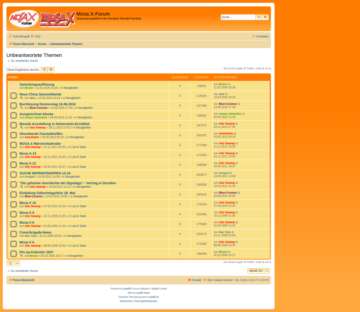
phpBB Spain (143, 293)
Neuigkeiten (71, 87)
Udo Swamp (37, 127)
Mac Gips (31, 235)
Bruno (29, 87)
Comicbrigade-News (36, 232)
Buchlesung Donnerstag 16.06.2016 (48, 104)
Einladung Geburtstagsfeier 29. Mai (47, 193)
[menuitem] (35, 36)
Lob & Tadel (78, 147)
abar (32, 98)
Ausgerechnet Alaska (36, 114)
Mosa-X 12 (28, 163)
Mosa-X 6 (27, 242)
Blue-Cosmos (39, 107)
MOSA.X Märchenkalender (40, 143)
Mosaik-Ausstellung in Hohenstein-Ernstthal (55, 124)
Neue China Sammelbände (40, 94)
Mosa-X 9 (27, 212)
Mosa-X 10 (28, 203)
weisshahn (32, 137)
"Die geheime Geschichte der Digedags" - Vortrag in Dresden (68, 183)
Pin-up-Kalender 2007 (36, 252)
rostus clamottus (36, 117)
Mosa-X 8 (27, 222)
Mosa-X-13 (28, 153)
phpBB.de (154, 297)
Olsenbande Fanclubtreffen (41, 134)
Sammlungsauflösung (37, 84)
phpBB (126, 288)
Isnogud (30, 176)
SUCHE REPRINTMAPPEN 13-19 (45, 173)
